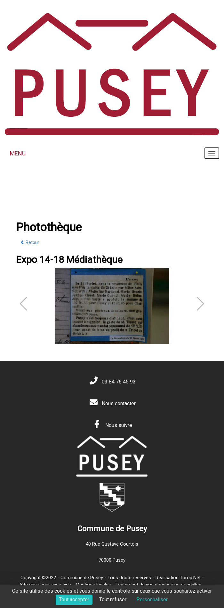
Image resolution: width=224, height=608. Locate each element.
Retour (29, 242)
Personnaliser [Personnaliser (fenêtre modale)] (152, 599)
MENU (18, 153)
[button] (200, 304)
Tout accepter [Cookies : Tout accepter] (74, 599)
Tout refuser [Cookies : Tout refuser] (112, 599)
